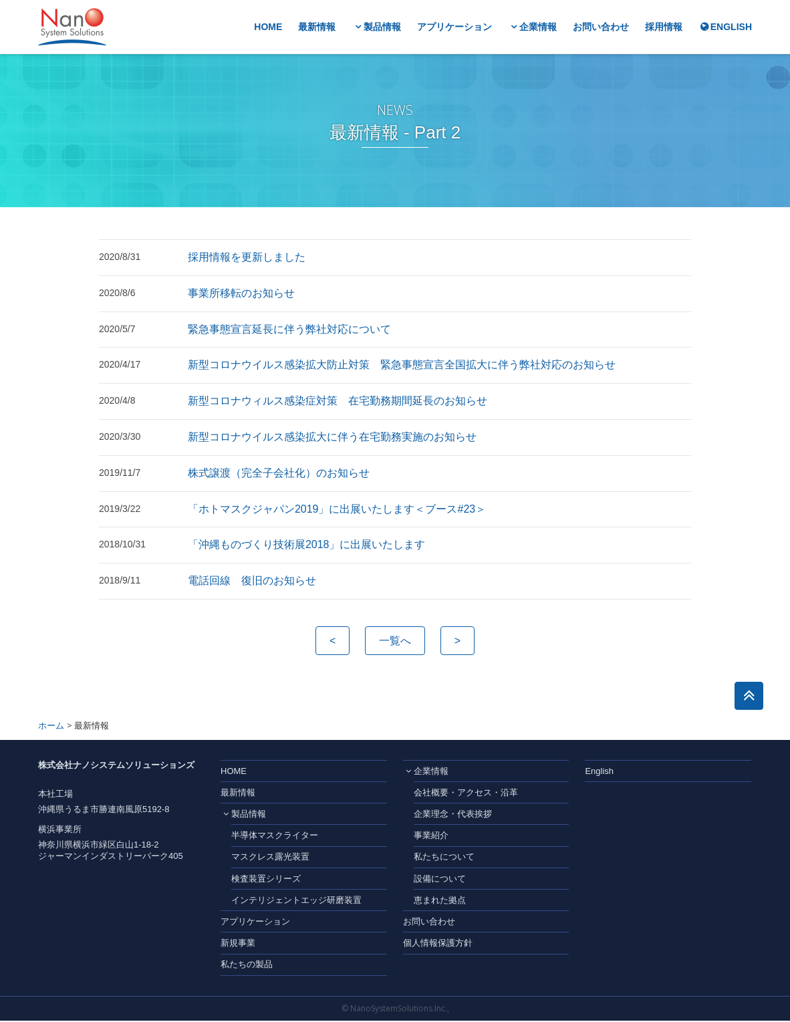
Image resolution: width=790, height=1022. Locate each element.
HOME (268, 27)
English (599, 772)
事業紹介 (431, 837)
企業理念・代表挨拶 (453, 816)
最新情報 (317, 27)
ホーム (51, 728)
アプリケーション (454, 27)
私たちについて (444, 859)
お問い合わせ (601, 27)
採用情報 (663, 27)
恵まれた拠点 (440, 901)
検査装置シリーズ (266, 880)
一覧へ (395, 641)
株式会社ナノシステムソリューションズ (72, 26)
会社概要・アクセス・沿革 (466, 794)
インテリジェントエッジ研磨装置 (296, 901)
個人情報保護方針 (438, 945)
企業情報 (538, 27)
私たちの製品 (247, 966)
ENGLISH (731, 27)
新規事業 (238, 945)
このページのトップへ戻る (748, 697)
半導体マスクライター (274, 837)
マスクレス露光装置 (270, 859)
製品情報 (382, 27)
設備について (440, 880)
